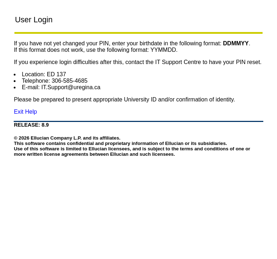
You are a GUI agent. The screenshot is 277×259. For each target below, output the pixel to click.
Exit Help (25, 112)
